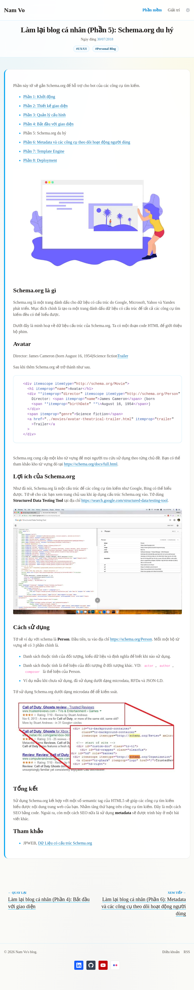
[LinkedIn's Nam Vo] (78, 965)
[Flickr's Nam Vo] (115, 965)
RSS (187, 952)
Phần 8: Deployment (40, 160)
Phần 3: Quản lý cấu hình (44, 115)
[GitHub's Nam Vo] (90, 965)
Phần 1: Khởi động (39, 97)
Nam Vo (14, 10)
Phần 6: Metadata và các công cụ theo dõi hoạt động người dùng (76, 142)
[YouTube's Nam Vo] (103, 965)
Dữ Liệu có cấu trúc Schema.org (65, 843)
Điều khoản (171, 952)
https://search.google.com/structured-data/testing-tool (124, 500)
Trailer (122, 356)
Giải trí (174, 10)
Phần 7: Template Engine (43, 151)
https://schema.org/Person (131, 639)
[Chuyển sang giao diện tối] (188, 10)
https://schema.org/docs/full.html (90, 464)
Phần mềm (152, 10)
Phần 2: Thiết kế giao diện (45, 106)
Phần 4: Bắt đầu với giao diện (48, 124)
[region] (97, 409)
